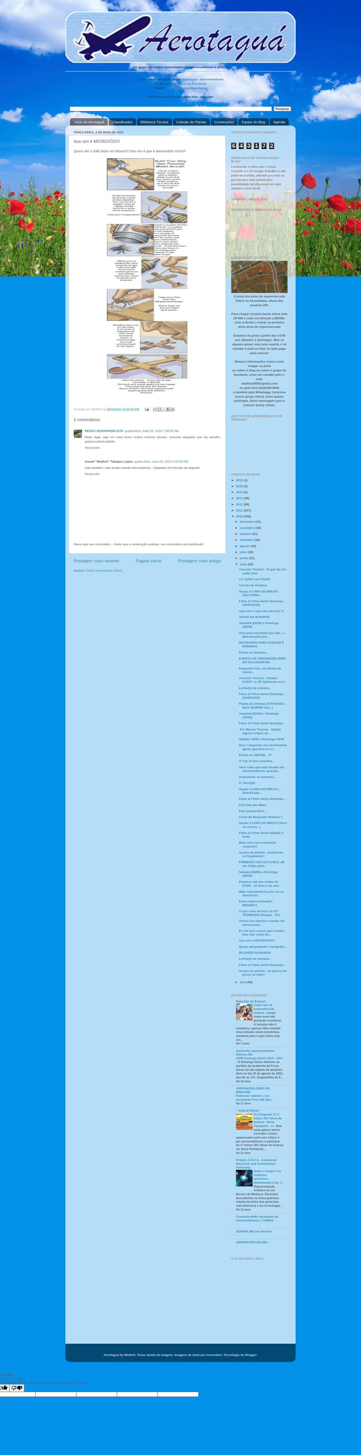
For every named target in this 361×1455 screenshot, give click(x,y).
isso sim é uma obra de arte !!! (261, 611)
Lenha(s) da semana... (255, 688)
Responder (92, 447)
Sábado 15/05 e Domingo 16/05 (261, 739)
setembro (247, 540)
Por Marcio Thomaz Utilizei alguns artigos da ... (260, 731)
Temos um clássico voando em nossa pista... (262, 922)
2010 (240, 516)
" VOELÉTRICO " (248, 1110)
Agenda (279, 122)
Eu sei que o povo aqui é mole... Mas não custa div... (262, 932)
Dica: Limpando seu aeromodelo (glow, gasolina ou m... (263, 747)
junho (244, 558)
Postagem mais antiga (199, 560)
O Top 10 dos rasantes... (257, 761)
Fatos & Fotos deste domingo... (262, 723)
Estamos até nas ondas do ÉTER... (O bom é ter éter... (260, 883)
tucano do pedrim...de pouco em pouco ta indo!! (263, 972)
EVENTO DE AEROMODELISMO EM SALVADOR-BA (262, 660)
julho (244, 552)
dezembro (247, 521)
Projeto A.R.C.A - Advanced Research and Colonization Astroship (256, 1163)
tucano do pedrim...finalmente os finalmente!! (261, 854)
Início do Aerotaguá (89, 122)
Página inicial (148, 560)
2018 (240, 480)
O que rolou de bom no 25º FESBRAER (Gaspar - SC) (259, 913)
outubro (246, 534)
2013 (240, 498)
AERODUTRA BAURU (252, 1242)
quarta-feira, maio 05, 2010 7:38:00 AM (152, 431)
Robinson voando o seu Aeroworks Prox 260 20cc (254, 1097)
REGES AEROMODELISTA (104, 431)
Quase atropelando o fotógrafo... (263, 946)
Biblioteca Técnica (154, 122)
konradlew (213, 1355)
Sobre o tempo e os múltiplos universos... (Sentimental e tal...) (268, 1176)
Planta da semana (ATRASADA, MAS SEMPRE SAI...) (262, 705)
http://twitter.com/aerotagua (186, 88)
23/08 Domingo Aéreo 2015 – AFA (259, 1058)
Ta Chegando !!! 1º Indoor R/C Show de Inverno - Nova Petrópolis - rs (268, 1120)
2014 (240, 492)
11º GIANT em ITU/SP (254, 579)
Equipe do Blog (253, 122)
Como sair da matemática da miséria (264, 1008)
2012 (240, 504)
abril (243, 982)
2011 (240, 510)
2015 (240, 486)
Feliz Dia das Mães (252, 805)
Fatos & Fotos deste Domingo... (262, 799)
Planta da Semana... (253, 652)
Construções (224, 122)
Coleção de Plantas (191, 122)
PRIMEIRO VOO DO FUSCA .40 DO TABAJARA (261, 864)
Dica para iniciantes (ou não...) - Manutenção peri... (262, 634)
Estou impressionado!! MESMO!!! (256, 903)
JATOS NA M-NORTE (254, 617)
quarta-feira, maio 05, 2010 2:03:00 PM (161, 461)
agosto (245, 546)
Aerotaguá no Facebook (188, 83)
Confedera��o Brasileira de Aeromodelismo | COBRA (257, 1218)
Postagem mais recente (96, 560)
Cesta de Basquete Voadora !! (261, 817)
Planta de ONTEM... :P (255, 755)
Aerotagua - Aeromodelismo (202, 79)
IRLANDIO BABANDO (255, 952)
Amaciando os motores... (257, 777)
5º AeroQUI (247, 783)
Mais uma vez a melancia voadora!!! (257, 844)
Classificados (122, 122)
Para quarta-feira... (252, 811)
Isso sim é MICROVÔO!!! (257, 940)
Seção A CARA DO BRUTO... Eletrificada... (260, 791)
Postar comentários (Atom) (104, 570)
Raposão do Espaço (251, 1001)
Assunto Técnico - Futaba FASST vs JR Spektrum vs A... (263, 679)
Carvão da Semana (253, 585)
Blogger (250, 1355)
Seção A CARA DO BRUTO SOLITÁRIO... (258, 593)
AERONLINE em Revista (254, 1231)
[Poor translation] (16, 1388)
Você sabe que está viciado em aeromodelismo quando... (262, 769)
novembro (248, 528)
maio (244, 564)
